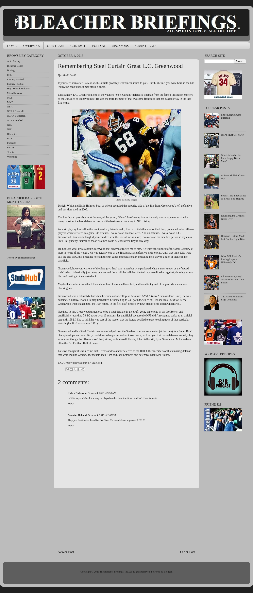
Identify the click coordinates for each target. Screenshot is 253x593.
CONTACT (77, 45)
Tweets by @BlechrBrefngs (21, 257)
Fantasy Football (15, 84)
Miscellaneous (14, 93)
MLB (10, 97)
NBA (10, 106)
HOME (12, 45)
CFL (9, 75)
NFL (9, 124)
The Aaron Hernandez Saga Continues (232, 298)
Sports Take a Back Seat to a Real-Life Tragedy (233, 197)
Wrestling (12, 156)
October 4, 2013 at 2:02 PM (102, 415)
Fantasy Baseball (15, 79)
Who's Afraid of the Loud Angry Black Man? (231, 158)
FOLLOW (99, 45)
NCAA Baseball (15, 111)
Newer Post (66, 552)
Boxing (11, 70)
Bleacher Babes (15, 65)
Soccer (10, 147)
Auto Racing (13, 61)
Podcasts (11, 143)
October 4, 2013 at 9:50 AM (102, 393)
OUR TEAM (55, 45)
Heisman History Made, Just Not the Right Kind (233, 237)
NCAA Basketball (16, 115)
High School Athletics (18, 88)
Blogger (168, 571)
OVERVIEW (31, 45)
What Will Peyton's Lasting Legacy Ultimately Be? (231, 259)
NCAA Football (15, 120)
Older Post (187, 552)
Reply (71, 403)
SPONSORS (120, 45)
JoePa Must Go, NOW (232, 134)
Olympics (12, 134)
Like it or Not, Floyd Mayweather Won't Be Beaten (232, 279)
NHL (9, 129)
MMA (10, 102)
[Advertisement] (126, 518)
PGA (9, 138)
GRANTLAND (145, 45)
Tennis (10, 152)
